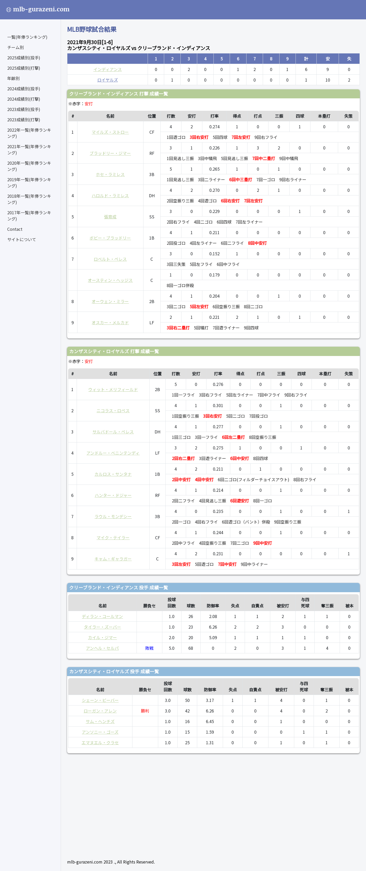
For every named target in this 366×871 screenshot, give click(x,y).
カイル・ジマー (102, 637)
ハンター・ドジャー (113, 495)
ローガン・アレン (100, 711)
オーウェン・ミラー (110, 301)
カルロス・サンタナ (113, 474)
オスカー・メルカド (110, 322)
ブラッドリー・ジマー (110, 153)
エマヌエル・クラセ (100, 742)
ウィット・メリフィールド (113, 389)
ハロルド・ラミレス (110, 195)
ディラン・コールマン (102, 616)
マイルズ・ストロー (110, 132)
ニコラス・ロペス (113, 410)
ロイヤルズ (107, 80)
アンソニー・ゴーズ (100, 732)
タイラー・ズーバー (102, 627)
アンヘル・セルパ (102, 648)
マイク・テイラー (113, 537)
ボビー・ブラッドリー (110, 238)
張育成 (110, 216)
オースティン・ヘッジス (110, 280)
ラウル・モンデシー (113, 516)
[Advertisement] (213, 804)
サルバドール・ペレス (113, 432)
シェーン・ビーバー (100, 700)
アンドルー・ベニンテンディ (113, 453)
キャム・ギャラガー (113, 559)
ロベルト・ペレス (110, 259)
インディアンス (107, 69)
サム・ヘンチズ (100, 721)
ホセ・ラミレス (110, 174)
